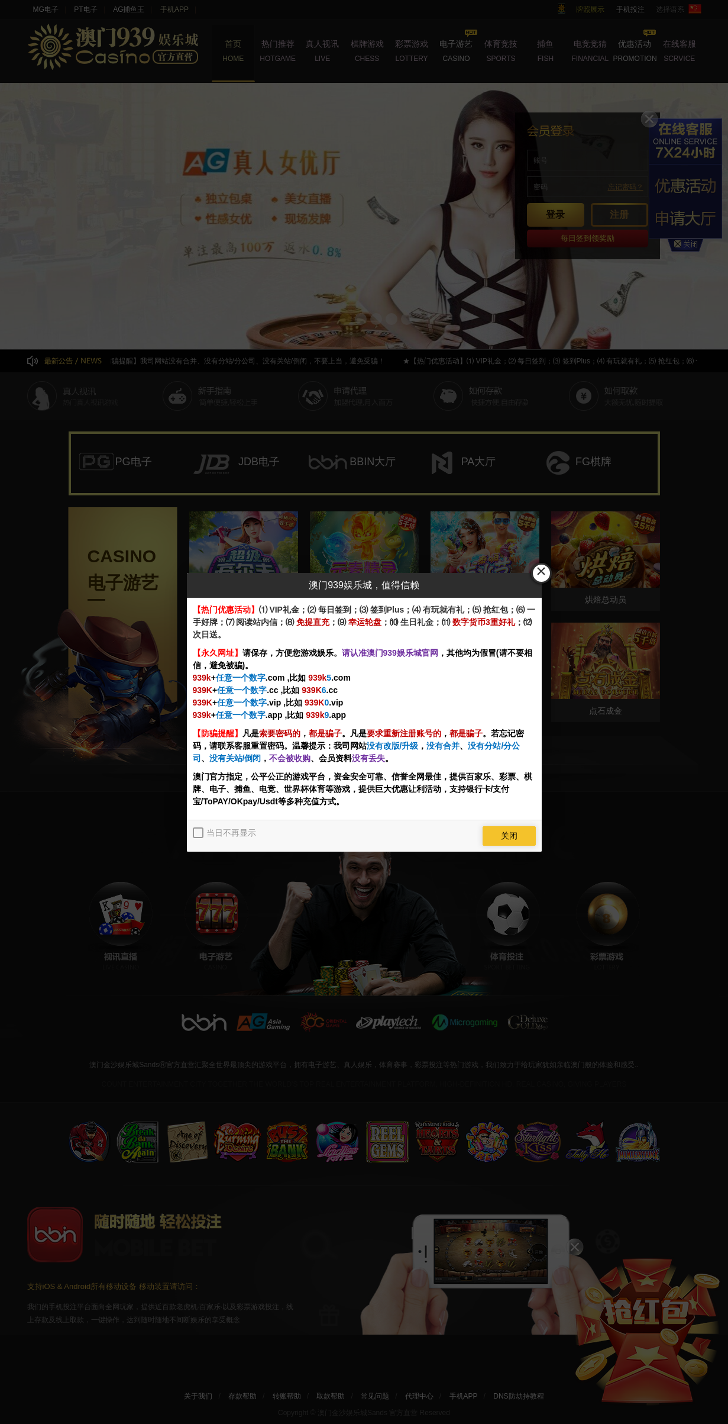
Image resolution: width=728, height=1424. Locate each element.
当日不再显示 (231, 832)
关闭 (509, 835)
